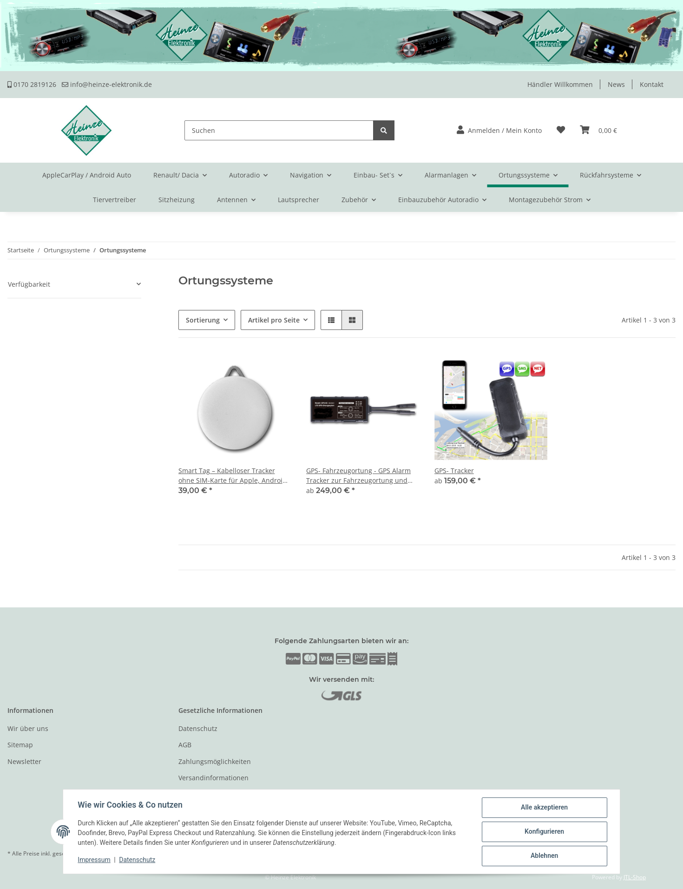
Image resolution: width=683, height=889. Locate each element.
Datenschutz (197, 728)
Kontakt (651, 84)
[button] (499, 130)
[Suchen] (279, 130)
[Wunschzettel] (560, 130)
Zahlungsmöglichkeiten (214, 761)
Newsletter (24, 761)
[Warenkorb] (598, 130)
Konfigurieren (544, 832)
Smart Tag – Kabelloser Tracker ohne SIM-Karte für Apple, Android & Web (232, 475)
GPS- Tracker (454, 470)
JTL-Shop (635, 877)
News (616, 84)
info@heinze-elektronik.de (107, 84)
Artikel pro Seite (274, 320)
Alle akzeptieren (543, 807)
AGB (184, 744)
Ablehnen (544, 856)
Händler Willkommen (560, 84)
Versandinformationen (213, 777)
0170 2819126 (31, 84)
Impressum (94, 860)
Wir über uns (27, 728)
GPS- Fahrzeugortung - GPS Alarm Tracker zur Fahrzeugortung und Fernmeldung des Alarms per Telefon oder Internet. (358, 475)
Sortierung (203, 320)
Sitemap (20, 744)
